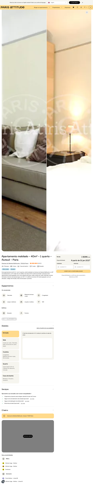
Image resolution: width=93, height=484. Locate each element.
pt (86, 7)
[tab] (42, 7)
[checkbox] (86, 12)
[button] (3, 481)
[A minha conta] (90, 7)
